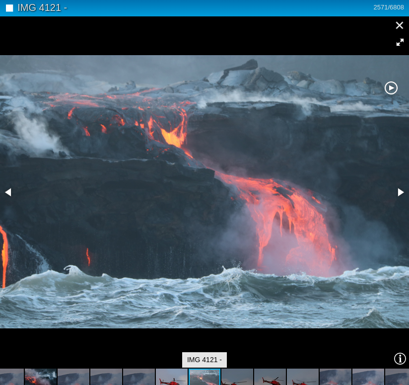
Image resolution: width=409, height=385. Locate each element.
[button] (400, 42)
